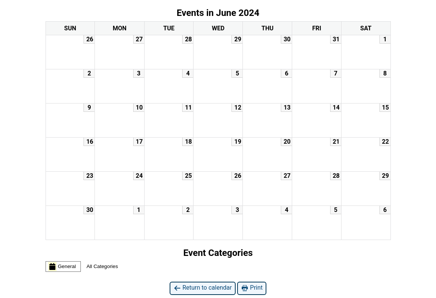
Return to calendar (202, 288)
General (62, 266)
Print (252, 288)
